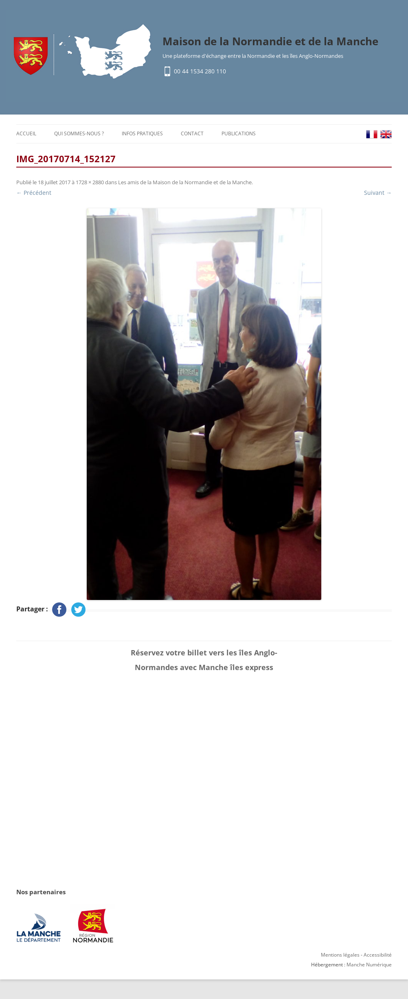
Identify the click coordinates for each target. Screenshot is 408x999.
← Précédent (33, 192)
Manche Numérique (369, 964)
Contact (192, 133)
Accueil (26, 133)
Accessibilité (378, 954)
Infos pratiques (142, 133)
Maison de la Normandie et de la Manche (270, 41)
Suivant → (378, 192)
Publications (239, 133)
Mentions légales (340, 954)
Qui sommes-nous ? (79, 133)
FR (371, 134)
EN (386, 134)
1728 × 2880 (90, 182)
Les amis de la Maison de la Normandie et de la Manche (185, 182)
